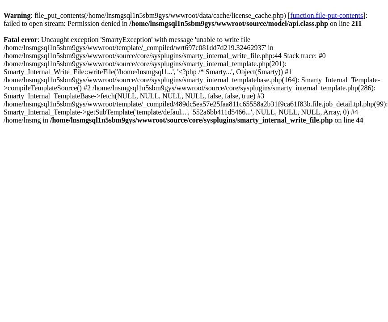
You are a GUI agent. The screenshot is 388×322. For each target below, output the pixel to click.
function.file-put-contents (326, 15)
